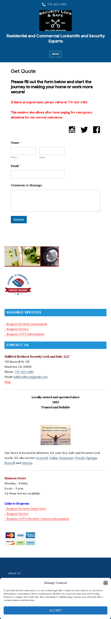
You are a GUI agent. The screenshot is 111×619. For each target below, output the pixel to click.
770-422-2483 (24, 371)
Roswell (10, 463)
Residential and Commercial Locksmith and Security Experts (55, 38)
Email (16, 166)
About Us (14, 573)
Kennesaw (66, 458)
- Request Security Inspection (25, 508)
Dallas (54, 458)
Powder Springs (86, 458)
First (14, 157)
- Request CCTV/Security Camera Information (37, 518)
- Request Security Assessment (26, 324)
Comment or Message (26, 185)
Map (8, 382)
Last (42, 157)
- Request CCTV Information (24, 334)
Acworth (42, 458)
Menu (55, 54)
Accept (55, 610)
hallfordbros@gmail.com (30, 377)
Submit (19, 219)
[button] (105, 583)
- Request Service (17, 329)
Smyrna (27, 463)
